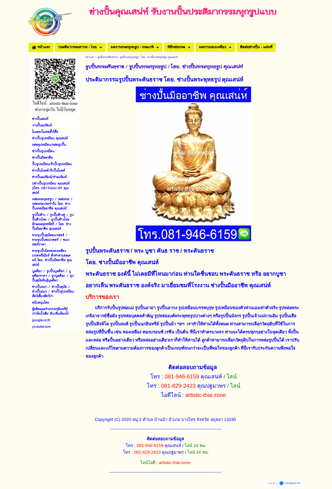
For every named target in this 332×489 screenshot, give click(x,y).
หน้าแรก (90, 57)
